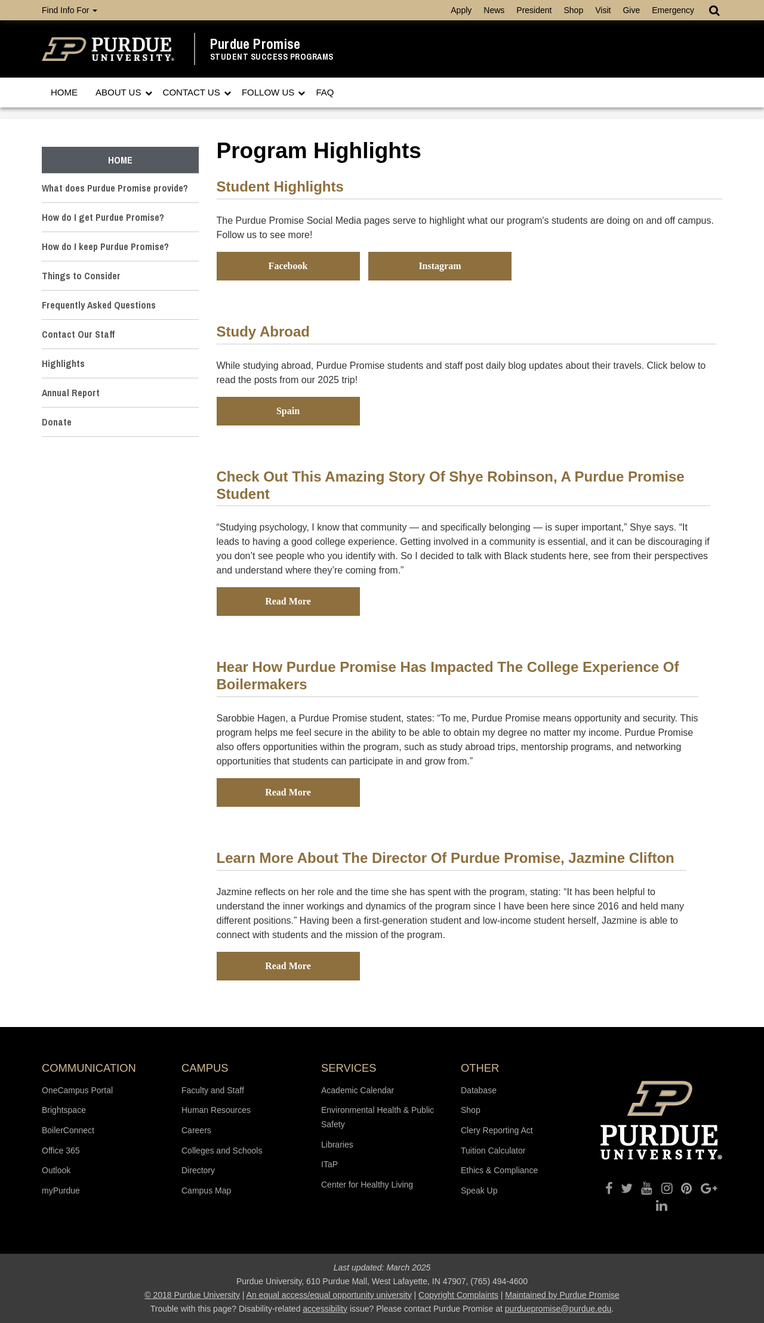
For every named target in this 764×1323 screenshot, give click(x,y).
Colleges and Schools (221, 1150)
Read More (288, 601)
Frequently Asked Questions (99, 305)
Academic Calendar (357, 1090)
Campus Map (206, 1190)
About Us (120, 92)
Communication (89, 1068)
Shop (573, 10)
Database (479, 1090)
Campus (205, 1068)
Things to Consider (81, 275)
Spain (288, 411)
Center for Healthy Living (367, 1184)
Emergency (673, 10)
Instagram (439, 266)
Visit (603, 10)
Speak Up (479, 1190)
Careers (196, 1130)
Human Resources (216, 1110)
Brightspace (64, 1110)
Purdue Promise (255, 44)
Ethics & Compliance (499, 1170)
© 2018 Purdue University (192, 1295)
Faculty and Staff (212, 1090)
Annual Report (71, 392)
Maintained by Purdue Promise (562, 1295)
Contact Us (193, 92)
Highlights (63, 363)
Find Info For (69, 10)
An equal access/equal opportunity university (329, 1295)
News (493, 10)
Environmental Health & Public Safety (377, 1117)
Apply (461, 10)
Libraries (337, 1144)
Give (631, 10)
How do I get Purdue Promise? (103, 217)
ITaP (329, 1164)
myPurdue (61, 1190)
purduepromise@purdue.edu (558, 1308)
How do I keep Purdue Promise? (105, 246)
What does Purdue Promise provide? (115, 188)
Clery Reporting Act (497, 1130)
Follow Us (269, 92)
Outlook (56, 1170)
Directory (198, 1170)
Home (64, 92)
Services (349, 1068)
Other (480, 1068)
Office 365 (61, 1150)
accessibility (325, 1308)
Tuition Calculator (493, 1150)
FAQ (325, 92)
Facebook (288, 266)
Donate (57, 421)
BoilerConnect (68, 1130)
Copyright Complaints (458, 1295)
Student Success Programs (272, 57)
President (534, 10)
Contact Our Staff (78, 334)
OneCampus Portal (77, 1090)
